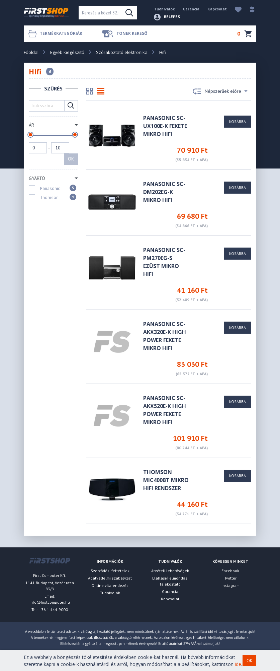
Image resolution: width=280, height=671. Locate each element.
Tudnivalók (164, 8)
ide (238, 664)
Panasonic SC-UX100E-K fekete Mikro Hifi (165, 126)
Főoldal (31, 52)
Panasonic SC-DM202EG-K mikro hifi (164, 192)
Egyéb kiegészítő (67, 52)
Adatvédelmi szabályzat (110, 578)
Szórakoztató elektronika (122, 52)
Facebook (230, 570)
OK (71, 159)
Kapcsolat (217, 8)
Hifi (162, 52)
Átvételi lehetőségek (170, 570)
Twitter (230, 578)
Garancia (191, 8)
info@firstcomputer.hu (49, 602)
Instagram (230, 585)
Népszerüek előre (220, 91)
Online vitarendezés (109, 585)
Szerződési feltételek (110, 570)
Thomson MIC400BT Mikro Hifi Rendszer (166, 480)
